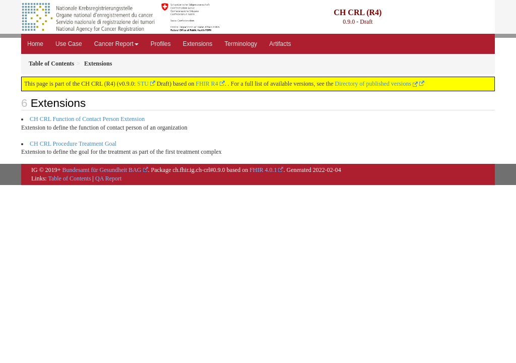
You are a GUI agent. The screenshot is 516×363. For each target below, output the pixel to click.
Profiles (161, 43)
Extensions (198, 43)
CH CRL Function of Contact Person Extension (87, 119)
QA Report (108, 178)
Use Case (68, 43)
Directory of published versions (376, 83)
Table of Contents (69, 178)
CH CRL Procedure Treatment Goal (73, 143)
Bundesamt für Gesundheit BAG (102, 169)
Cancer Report (116, 43)
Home (35, 43)
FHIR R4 (207, 83)
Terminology (240, 43)
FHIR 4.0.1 (263, 169)
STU (143, 83)
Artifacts (280, 43)
